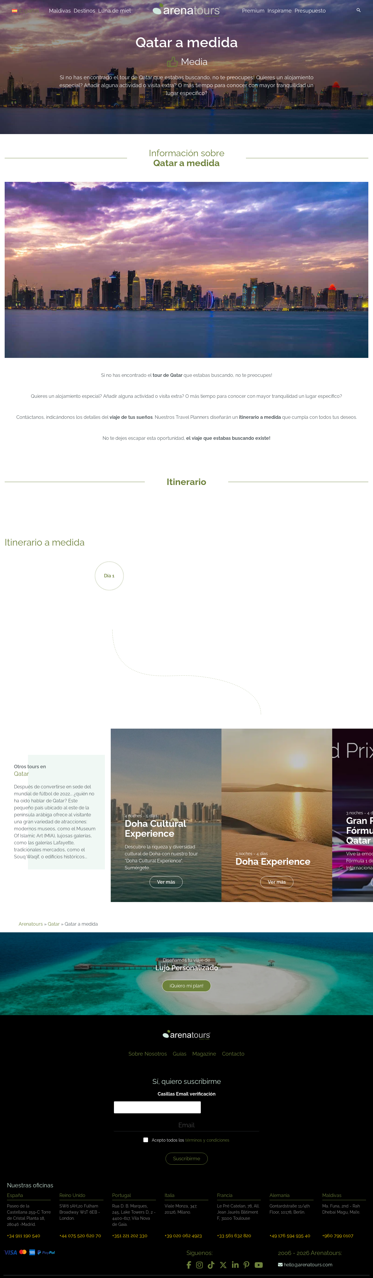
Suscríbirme (186, 1158)
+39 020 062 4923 (183, 1235)
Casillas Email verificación (187, 1094)
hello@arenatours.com (305, 1265)
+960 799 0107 (337, 1235)
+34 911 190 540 (23, 1235)
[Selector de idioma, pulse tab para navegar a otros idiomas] (32, 10)
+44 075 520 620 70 (80, 1235)
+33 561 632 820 (234, 1235)
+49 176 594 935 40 (290, 1235)
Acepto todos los (190, 1140)
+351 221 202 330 (129, 1235)
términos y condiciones (207, 1140)
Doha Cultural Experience (155, 828)
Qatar (54, 924)
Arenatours (31, 924)
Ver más (166, 882)
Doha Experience (272, 861)
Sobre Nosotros (148, 1054)
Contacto (233, 1054)
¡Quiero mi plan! (186, 986)
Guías (179, 1054)
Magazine (204, 1054)
